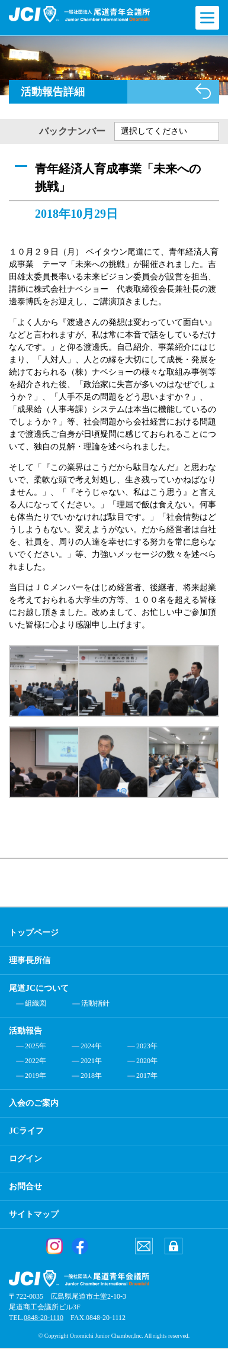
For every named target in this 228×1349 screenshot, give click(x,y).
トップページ (34, 932)
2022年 (35, 1061)
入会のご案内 (34, 1103)
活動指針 (95, 1003)
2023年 (147, 1046)
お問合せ (25, 1186)
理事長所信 (29, 960)
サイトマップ (34, 1214)
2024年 (91, 1046)
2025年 (35, 1046)
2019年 (35, 1075)
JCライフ (26, 1130)
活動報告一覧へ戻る (203, 91)
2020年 (147, 1061)
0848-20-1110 (43, 1317)
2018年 (91, 1075)
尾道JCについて (39, 988)
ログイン (25, 1158)
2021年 (91, 1061)
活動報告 (25, 1030)
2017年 (147, 1075)
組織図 (35, 1003)
